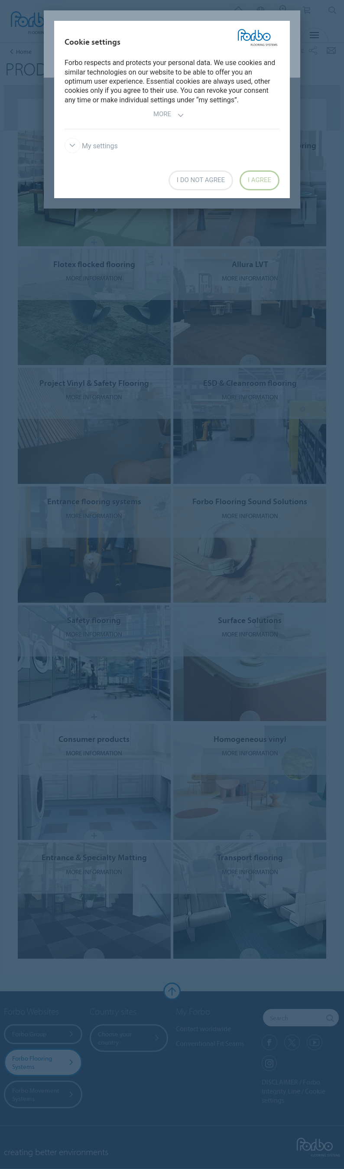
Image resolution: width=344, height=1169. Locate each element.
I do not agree (201, 180)
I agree (259, 180)
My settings (91, 146)
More (168, 115)
